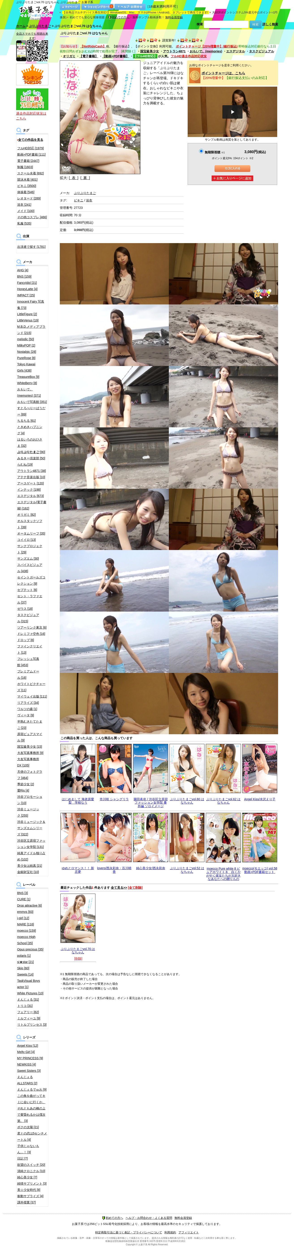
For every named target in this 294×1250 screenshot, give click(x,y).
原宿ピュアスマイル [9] (29, 737)
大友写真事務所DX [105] (28, 762)
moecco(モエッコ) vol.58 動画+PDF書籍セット (259, 870)
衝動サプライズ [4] (30, 1196)
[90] (31, 452)
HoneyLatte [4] (27, 289)
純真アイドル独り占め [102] (31, 856)
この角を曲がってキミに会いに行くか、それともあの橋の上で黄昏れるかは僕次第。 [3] (31, 1108)
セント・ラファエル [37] (29, 599)
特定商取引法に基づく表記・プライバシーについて (128, 1232)
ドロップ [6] (25, 640)
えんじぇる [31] (28, 999)
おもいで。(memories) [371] (29, 392)
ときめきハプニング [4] (29, 430)
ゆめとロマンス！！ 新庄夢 (78, 869)
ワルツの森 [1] (27, 709)
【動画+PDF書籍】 (115, 56)
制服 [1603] (25, 167)
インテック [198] (29, 489)
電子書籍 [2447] (28, 161)
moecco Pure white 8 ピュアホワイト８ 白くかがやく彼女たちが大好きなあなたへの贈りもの (223, 874)
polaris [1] (24, 955)
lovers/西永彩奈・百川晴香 (114, 869)
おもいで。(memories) (206, 51)
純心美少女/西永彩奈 (150, 868)
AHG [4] (22, 270)
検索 (200, 24)
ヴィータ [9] (25, 715)
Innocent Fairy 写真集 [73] (30, 305)
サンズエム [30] (28, 558)
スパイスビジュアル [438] (29, 568)
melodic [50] (25, 339)
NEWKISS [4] (26, 1064)
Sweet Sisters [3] (29, 1070)
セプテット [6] (27, 590)
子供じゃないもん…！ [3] (28, 1149)
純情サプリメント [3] (32, 1183)
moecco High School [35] (26, 940)
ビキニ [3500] (26, 186)
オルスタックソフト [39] (29, 524)
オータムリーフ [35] (31, 533)
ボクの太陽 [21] (28, 1127)
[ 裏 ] (85, 178)
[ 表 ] (73, 178)
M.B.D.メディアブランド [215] (31, 330)
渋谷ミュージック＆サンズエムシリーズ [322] (31, 828)
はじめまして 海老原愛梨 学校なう (78, 800)
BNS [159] (24, 276)
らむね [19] (25, 464)
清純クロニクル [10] (31, 1171)
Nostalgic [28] (26, 351)
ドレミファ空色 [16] (31, 634)
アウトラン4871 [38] (31, 471)
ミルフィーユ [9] (28, 1018)
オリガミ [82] (26, 514)
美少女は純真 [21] (29, 865)
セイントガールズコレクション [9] (31, 580)
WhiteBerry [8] (27, 383)
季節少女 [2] (25, 784)
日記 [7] (22, 1158)
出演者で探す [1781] (31, 246)
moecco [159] (26, 930)
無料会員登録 (174, 17)
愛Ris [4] (23, 790)
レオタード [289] (29, 198)
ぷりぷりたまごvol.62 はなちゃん (223, 800)
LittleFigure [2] (27, 314)
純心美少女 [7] (27, 1177)
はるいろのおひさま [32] (29, 442)
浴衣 (89, 200)
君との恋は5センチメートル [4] (32, 1136)
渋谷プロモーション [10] (29, 800)
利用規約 (170, 1232)
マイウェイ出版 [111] (32, 696)
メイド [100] (25, 211)
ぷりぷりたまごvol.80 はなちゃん (187, 800)
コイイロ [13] (26, 540)
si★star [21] (25, 962)
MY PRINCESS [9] (30, 1058)
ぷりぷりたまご (40, 26)
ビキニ (78, 200)
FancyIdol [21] (27, 283)
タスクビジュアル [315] (28, 618)
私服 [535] (24, 223)
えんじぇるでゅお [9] (32, 1089)
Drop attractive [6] (29, 905)
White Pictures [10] (30, 993)
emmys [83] (25, 912)
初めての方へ (118, 17)
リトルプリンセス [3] (32, 1024)
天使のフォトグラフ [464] (29, 775)
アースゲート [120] (30, 483)
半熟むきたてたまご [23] (29, 725)
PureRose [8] (26, 358)
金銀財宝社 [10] (28, 872)
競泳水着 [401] (27, 179)
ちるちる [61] (26, 420)
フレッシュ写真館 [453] (28, 662)
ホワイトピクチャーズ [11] (31, 687)
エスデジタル (235, 51)
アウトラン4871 (174, 51)
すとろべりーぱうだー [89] (31, 411)
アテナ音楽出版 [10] (31, 477)
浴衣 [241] (24, 204)
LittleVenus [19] (28, 320)
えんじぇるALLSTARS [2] (27, 1080)
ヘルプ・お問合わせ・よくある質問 (149, 1218)
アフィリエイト (188, 1232)
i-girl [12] (23, 918)
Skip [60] (23, 968)
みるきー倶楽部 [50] (31, 458)
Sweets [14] (25, 974)
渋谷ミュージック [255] (28, 812)
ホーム (21, 26)
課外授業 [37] (26, 1202)
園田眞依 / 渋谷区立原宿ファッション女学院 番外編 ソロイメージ (151, 802)
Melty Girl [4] (26, 1052)
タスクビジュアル (261, 51)
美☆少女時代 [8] (28, 1190)
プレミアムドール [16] (28, 674)
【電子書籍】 (88, 56)
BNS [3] (22, 893)
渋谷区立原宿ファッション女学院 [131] (31, 844)
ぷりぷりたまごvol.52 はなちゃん (187, 869)
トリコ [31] (25, 1006)
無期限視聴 (215, 152)
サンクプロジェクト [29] (29, 549)
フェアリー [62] (28, 1012)
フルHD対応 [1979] (30, 148)
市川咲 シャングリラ (114, 799)
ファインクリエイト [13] (29, 649)
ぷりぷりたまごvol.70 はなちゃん (78, 950)
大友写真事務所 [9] (30, 753)
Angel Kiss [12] (27, 1045)
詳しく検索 (270, 24)
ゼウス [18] (25, 608)
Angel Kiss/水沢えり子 (259, 799)
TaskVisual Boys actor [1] (28, 984)
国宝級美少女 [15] (29, 746)
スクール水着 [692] (30, 173)
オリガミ (69, 56)
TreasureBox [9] (28, 377)
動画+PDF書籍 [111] (31, 154)
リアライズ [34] (28, 702)
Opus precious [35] (30, 949)
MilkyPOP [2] (26, 345)
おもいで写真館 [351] (32, 402)
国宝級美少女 (149, 51)
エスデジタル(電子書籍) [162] (32, 505)
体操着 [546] (25, 192)
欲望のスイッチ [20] (31, 1165)
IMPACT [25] (26, 295)
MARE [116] (25, 924)
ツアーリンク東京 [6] (32, 627)
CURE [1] (23, 899)
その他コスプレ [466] (32, 217)
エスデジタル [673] (30, 496)
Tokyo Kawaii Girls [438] (26, 367)
